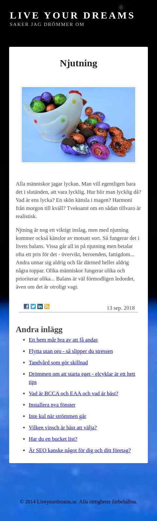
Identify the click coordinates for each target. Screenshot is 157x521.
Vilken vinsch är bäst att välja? (63, 427)
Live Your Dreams (73, 15)
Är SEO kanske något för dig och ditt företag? (80, 450)
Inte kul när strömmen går (57, 416)
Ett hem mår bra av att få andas (63, 340)
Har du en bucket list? (53, 439)
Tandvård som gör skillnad (58, 362)
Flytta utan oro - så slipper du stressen (71, 351)
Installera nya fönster (52, 405)
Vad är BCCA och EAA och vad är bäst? (73, 393)
